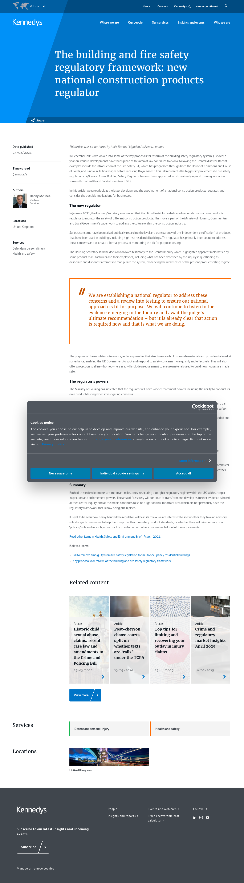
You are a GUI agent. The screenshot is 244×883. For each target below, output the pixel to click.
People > (114, 809)
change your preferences (112, 439)
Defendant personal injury (89, 728)
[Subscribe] (33, 847)
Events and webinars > (164, 809)
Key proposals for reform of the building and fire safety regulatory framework (122, 561)
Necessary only (60, 473)
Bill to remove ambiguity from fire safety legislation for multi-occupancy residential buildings (131, 555)
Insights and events (191, 22)
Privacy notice (53, 444)
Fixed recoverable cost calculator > (163, 818)
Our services (160, 22)
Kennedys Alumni (207, 6)
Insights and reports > (123, 816)
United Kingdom (109, 760)
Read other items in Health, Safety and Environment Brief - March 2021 (114, 536)
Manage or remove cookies (35, 868)
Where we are (109, 22)
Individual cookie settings (122, 473)
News (146, 6)
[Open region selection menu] (29, 6)
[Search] (226, 6)
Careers (163, 6)
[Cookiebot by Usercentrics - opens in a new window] (195, 407)
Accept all (183, 473)
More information (192, 460)
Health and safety (165, 728)
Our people (135, 22)
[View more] (85, 695)
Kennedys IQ (182, 6)
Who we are (222, 22)
